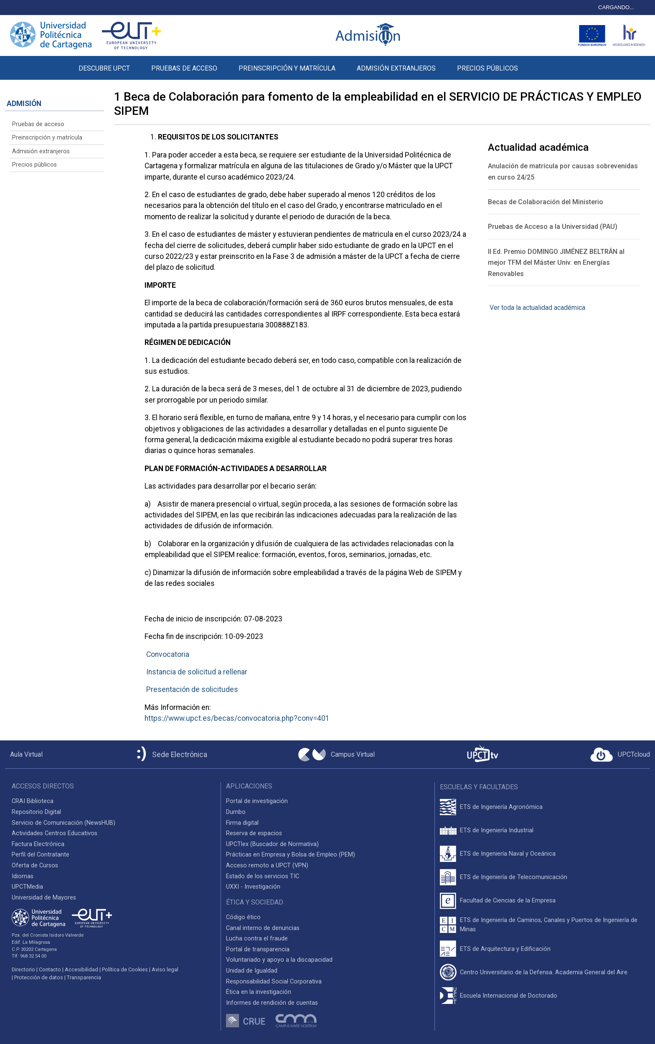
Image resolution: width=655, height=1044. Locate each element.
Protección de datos (38, 977)
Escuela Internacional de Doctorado (508, 995)
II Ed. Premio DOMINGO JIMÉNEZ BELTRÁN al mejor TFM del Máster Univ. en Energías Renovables (556, 263)
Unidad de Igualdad (251, 970)
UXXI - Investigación (253, 886)
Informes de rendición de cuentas (272, 1002)
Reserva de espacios (254, 833)
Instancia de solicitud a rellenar (196, 672)
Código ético (243, 917)
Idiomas (22, 876)
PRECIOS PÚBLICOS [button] (487, 68)
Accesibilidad (81, 969)
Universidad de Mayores (44, 897)
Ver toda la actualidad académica (536, 308)
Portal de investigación (257, 801)
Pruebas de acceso (38, 124)
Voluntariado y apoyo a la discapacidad (279, 959)
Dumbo (236, 812)
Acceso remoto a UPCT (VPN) (267, 865)
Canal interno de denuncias (263, 928)
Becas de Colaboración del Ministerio (545, 202)
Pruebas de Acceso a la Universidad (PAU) (552, 227)
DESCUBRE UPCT (104, 68)
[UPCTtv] (482, 754)
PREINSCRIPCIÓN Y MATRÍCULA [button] (287, 68)
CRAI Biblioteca (32, 801)
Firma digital (242, 822)
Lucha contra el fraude (257, 938)
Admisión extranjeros (41, 151)
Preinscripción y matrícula (47, 137)
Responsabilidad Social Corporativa (274, 981)
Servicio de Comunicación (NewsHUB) (63, 822)
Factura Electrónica (38, 844)
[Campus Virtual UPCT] (336, 754)
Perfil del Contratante (40, 854)
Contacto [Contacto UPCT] (50, 969)
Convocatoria (167, 654)
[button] (539, 63)
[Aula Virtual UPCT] (24, 755)
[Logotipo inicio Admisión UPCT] (369, 35)
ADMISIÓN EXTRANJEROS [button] (396, 68)
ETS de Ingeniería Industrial (496, 830)
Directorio (23, 969)
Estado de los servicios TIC (262, 876)
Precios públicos (34, 164)
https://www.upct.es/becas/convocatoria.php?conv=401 (237, 718)
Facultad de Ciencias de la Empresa (508, 900)
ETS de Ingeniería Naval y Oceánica (508, 853)
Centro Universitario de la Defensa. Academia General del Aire (543, 972)
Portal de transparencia (257, 949)
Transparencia (84, 977)
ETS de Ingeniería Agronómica (501, 807)
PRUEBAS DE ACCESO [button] (184, 68)
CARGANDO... (616, 7)
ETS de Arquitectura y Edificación (505, 949)
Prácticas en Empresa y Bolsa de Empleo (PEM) (290, 854)
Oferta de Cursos (35, 865)
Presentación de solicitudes (192, 689)
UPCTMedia (27, 886)
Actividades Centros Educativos (54, 833)
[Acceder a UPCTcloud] (620, 755)
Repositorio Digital (36, 812)
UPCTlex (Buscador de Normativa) (272, 844)
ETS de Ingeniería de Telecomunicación (513, 877)
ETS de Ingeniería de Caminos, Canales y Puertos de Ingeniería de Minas (548, 925)
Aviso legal (165, 969)
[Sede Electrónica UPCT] (170, 754)
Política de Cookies (125, 969)
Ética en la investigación (258, 992)
